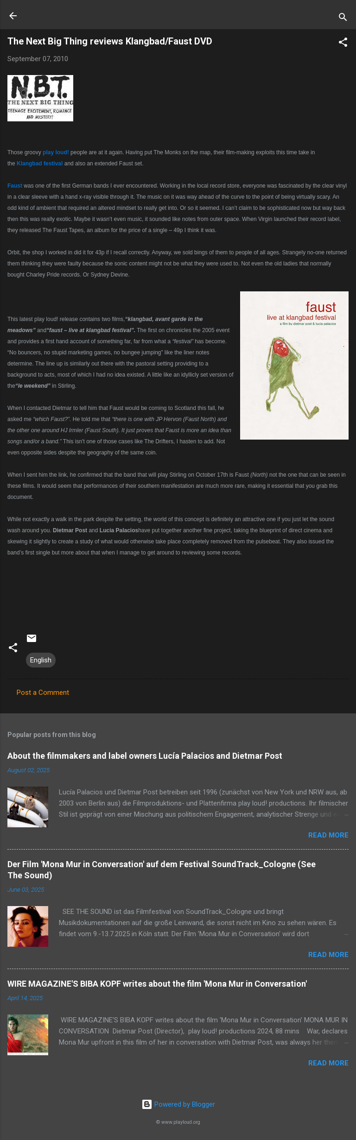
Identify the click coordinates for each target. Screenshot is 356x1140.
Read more (328, 835)
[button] (343, 44)
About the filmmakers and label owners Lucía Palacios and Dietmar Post (144, 756)
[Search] (343, 19)
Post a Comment (43, 692)
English (40, 660)
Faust (14, 186)
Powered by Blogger (178, 1104)
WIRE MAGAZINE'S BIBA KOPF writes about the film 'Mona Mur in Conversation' (157, 984)
